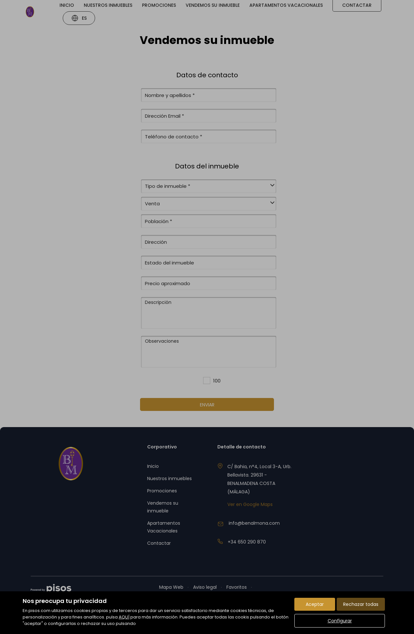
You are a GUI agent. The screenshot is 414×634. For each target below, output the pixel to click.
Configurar (340, 621)
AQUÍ (124, 617)
